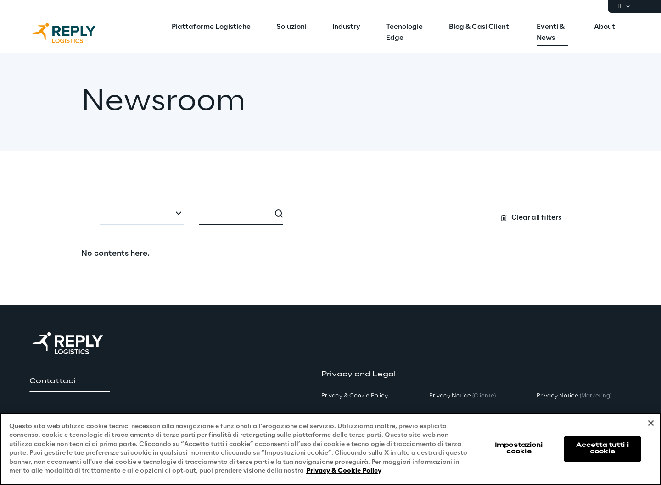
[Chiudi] (651, 423)
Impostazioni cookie (519, 448)
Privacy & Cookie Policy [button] (354, 396)
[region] (330, 449)
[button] (69, 381)
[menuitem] (211, 27)
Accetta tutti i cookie (602, 448)
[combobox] (142, 214)
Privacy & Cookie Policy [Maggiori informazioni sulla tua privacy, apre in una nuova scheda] (343, 471)
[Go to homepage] (73, 33)
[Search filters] (330, 213)
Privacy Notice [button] (462, 396)
